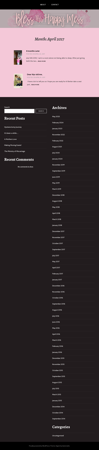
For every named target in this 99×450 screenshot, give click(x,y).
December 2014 (58, 407)
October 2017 (57, 243)
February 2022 (57, 141)
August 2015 (57, 382)
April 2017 (56, 268)
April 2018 (56, 213)
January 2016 (57, 352)
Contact (55, 5)
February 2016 (57, 346)
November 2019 (58, 165)
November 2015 (58, 364)
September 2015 (58, 376)
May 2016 (56, 328)
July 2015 (55, 388)
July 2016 (55, 316)
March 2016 (56, 340)
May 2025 (56, 116)
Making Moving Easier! (12, 145)
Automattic (66, 446)
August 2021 (57, 147)
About (43, 5)
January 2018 (57, 225)
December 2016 (58, 286)
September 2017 (58, 249)
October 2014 (57, 413)
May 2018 (56, 207)
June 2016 (56, 322)
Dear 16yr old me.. (35, 74)
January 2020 (57, 159)
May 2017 (55, 261)
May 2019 (56, 183)
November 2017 (58, 237)
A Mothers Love (10, 139)
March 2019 (56, 189)
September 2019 (58, 171)
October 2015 (57, 370)
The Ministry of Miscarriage (14, 151)
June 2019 (56, 177)
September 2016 (58, 304)
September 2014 (58, 419)
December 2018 (58, 195)
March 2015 (56, 394)
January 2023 (57, 129)
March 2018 (56, 219)
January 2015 (57, 401)
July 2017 (55, 256)
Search (7, 107)
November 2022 (58, 135)
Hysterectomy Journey (13, 127)
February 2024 (57, 123)
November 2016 (58, 292)
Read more (42, 61)
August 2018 (57, 201)
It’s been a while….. (11, 133)
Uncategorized (58, 436)
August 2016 (57, 310)
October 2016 (57, 298)
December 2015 (58, 358)
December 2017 (58, 231)
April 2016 (56, 334)
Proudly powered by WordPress (39, 446)
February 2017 (57, 274)
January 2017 (57, 280)
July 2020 (56, 153)
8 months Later (33, 51)
